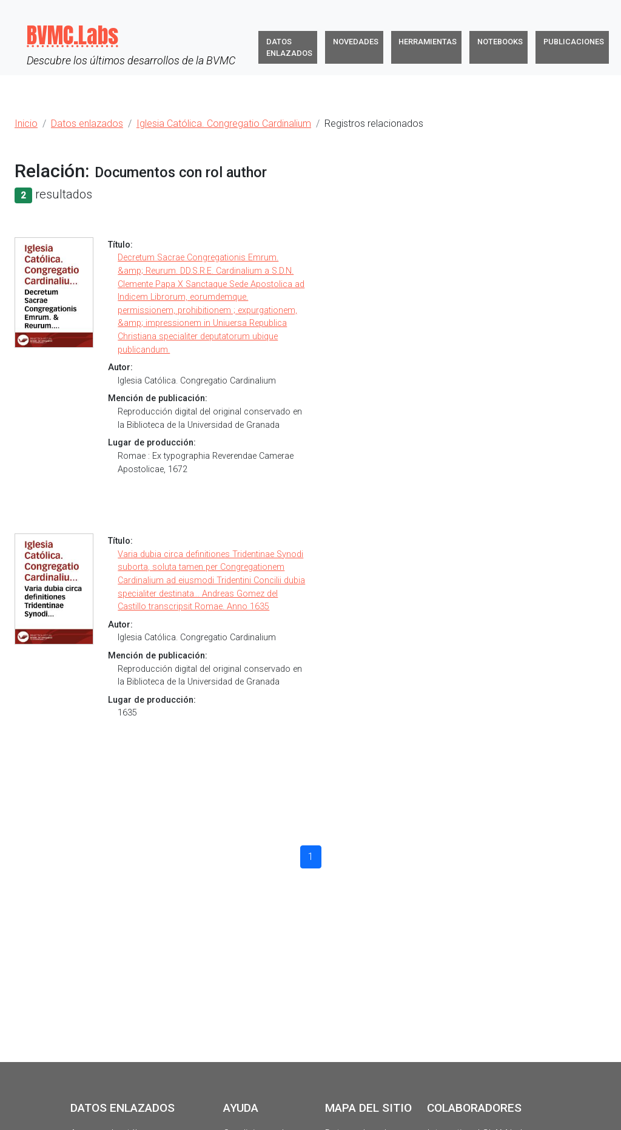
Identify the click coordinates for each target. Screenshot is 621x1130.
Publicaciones (573, 41)
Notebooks (500, 41)
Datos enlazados (289, 47)
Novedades (355, 41)
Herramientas (427, 41)
